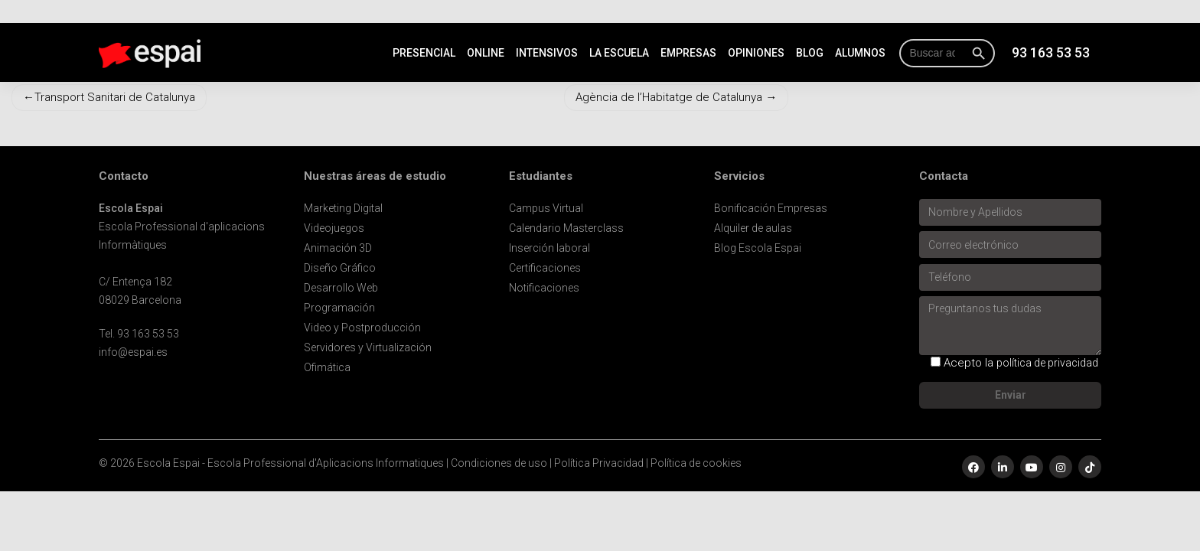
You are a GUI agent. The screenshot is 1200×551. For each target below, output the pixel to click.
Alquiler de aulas (753, 228)
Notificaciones (544, 288)
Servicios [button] (739, 176)
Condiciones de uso (499, 463)
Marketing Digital (343, 208)
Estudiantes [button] (540, 176)
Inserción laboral (549, 248)
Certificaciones (545, 268)
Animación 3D (338, 248)
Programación (339, 308)
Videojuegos (334, 228)
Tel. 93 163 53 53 (139, 334)
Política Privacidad (599, 463)
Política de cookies (696, 463)
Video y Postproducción (362, 327)
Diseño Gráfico (340, 268)
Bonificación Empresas (770, 208)
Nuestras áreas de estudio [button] (375, 176)
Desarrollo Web (341, 288)
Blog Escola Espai (757, 248)
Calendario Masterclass (566, 228)
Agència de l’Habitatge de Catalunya (669, 97)
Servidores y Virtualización (368, 347)
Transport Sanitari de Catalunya (114, 97)
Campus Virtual (546, 208)
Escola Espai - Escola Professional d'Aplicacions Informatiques (290, 463)
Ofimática (327, 367)
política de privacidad (1047, 363)
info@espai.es (133, 352)
